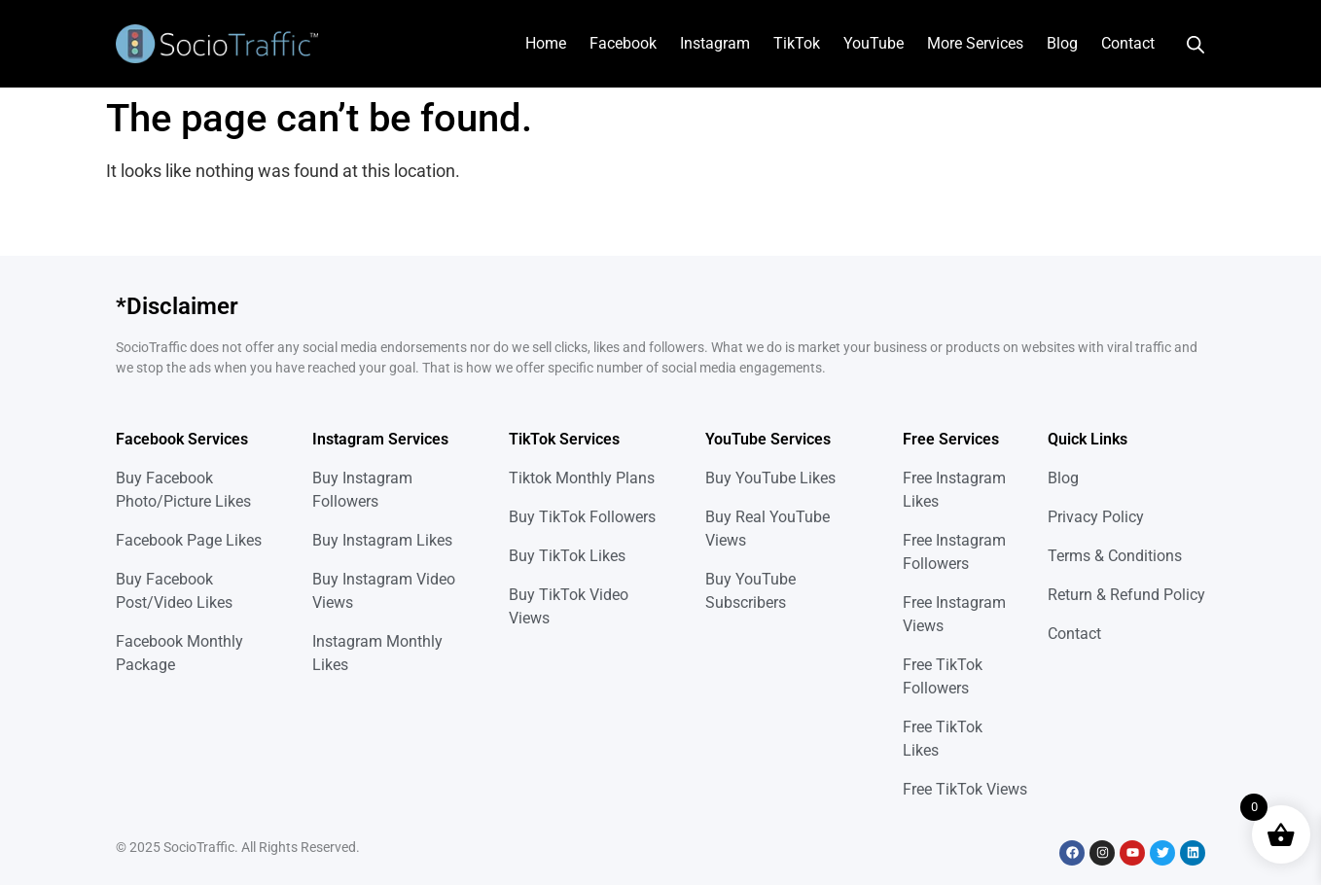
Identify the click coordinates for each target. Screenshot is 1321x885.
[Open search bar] (1195, 44)
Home (545, 43)
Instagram (715, 43)
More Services (975, 43)
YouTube (873, 43)
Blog (1062, 43)
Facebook (623, 43)
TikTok (796, 43)
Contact (1128, 43)
